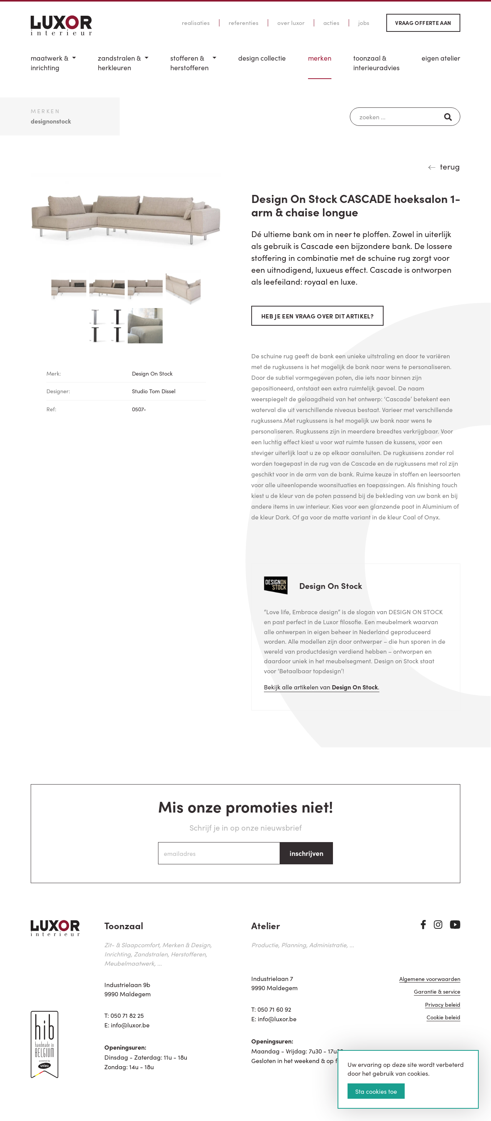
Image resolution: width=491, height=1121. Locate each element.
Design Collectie (262, 58)
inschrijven (306, 853)
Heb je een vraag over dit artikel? (317, 316)
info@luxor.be (130, 1024)
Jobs (363, 22)
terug (450, 166)
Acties (331, 22)
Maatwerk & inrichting (49, 62)
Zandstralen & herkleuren (119, 62)
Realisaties (196, 22)
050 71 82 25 (127, 1015)
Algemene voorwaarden (429, 979)
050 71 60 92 (274, 1009)
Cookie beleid (443, 1018)
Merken (319, 58)
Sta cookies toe (376, 1091)
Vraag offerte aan (423, 22)
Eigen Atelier (441, 58)
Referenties (244, 22)
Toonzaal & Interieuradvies (376, 62)
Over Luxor (291, 22)
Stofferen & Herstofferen (189, 62)
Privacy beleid (442, 1005)
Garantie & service (437, 992)
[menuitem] (53, 66)
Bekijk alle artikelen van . (321, 686)
